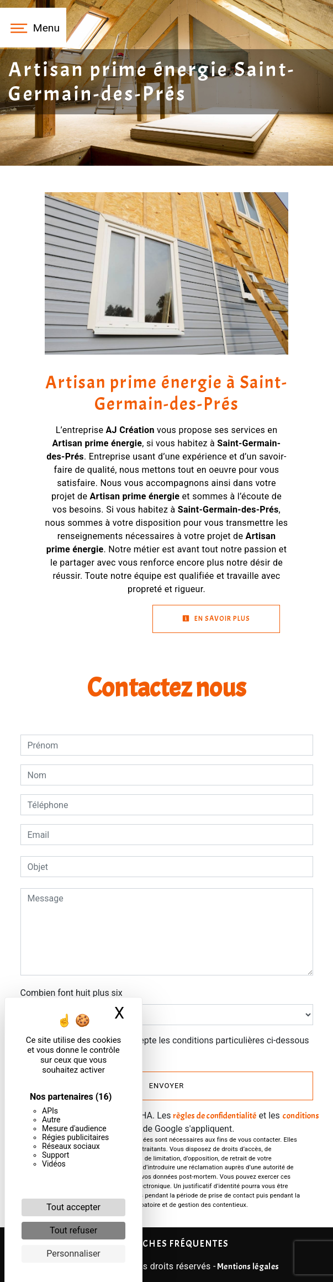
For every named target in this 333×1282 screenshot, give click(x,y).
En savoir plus (216, 618)
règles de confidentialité (214, 1115)
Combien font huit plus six (71, 993)
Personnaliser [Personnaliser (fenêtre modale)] (73, 1253)
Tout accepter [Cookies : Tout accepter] (73, 1207)
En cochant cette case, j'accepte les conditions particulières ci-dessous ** (170, 1047)
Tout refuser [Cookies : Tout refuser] (73, 1230)
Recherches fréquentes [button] (166, 1243)
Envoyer (166, 1085)
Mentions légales (247, 1266)
